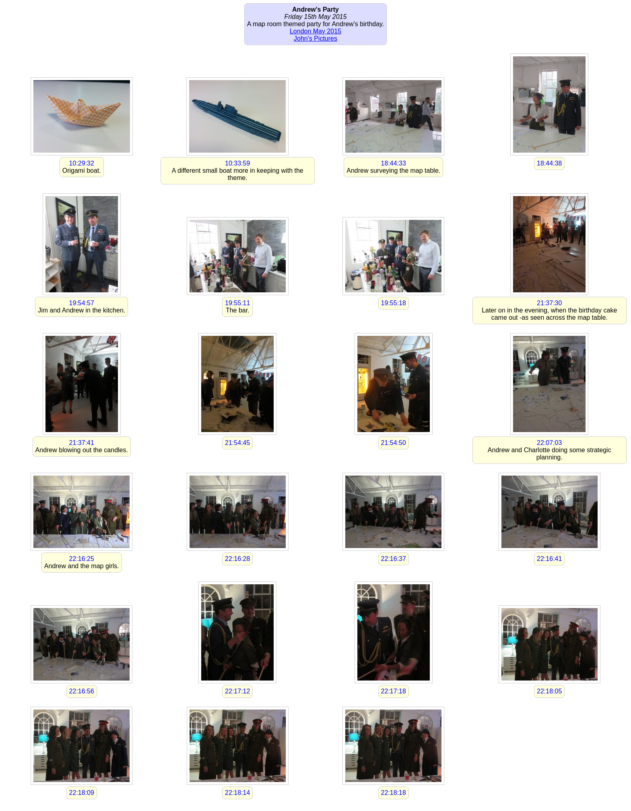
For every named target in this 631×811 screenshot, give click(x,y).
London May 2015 (315, 31)
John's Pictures (315, 38)
